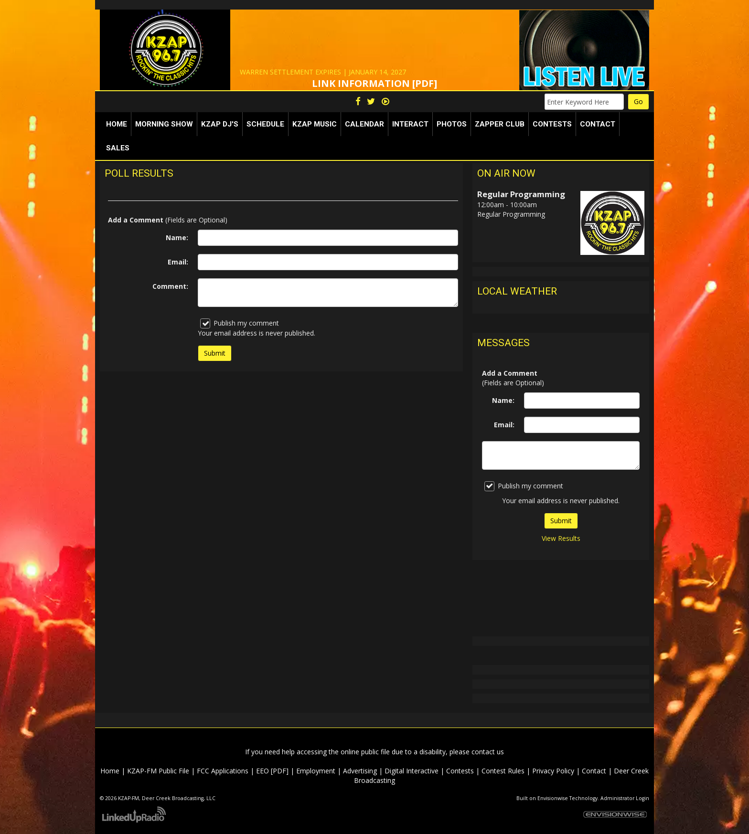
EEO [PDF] (272, 770)
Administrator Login (624, 798)
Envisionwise (552, 798)
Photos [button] (452, 124)
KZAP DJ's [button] (219, 124)
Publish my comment (239, 323)
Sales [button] (117, 148)
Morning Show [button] (164, 124)
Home (116, 124)
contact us (487, 751)
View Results (561, 538)
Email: (178, 261)
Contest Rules (503, 770)
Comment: (170, 286)
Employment (315, 770)
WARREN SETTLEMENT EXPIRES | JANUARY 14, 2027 (323, 71)
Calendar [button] (364, 124)
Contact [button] (597, 124)
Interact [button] (410, 124)
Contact (594, 770)
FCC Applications (222, 770)
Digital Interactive (412, 770)
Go (638, 101)
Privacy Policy (553, 770)
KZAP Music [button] (314, 124)
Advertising (360, 770)
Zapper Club (499, 124)
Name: (177, 237)
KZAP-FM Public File (158, 770)
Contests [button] (552, 124)
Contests (460, 770)
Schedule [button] (265, 124)
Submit (561, 520)
